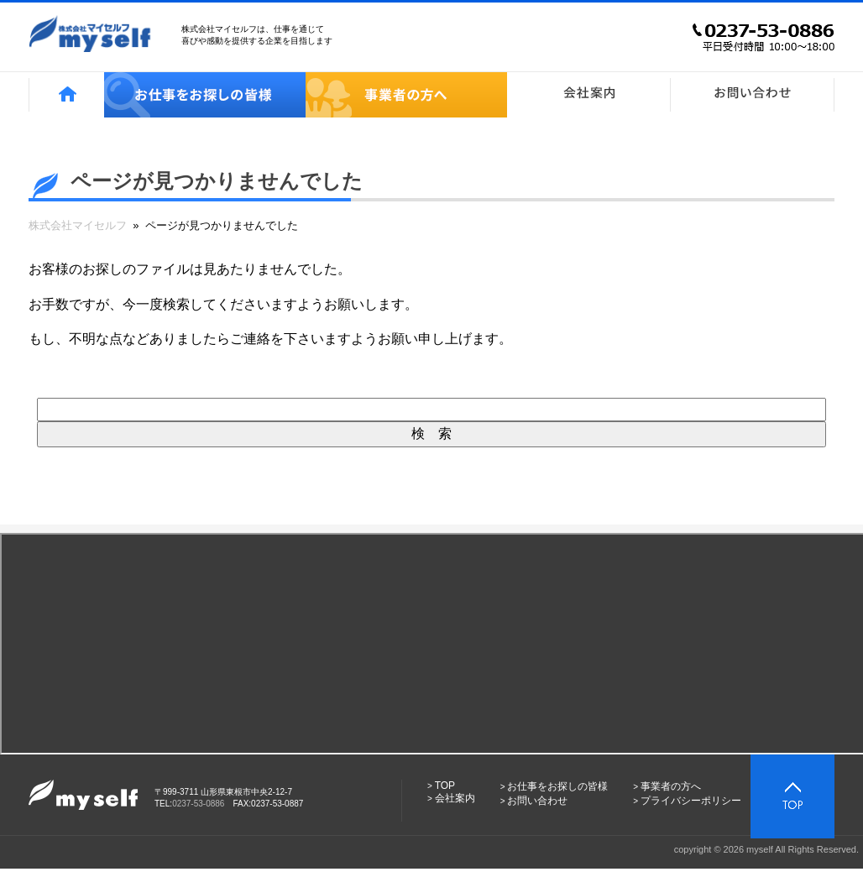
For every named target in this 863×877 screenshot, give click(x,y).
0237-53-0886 (198, 803)
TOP (445, 785)
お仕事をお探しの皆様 (557, 786)
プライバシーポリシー (691, 801)
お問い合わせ (537, 801)
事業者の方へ (671, 786)
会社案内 (455, 798)
